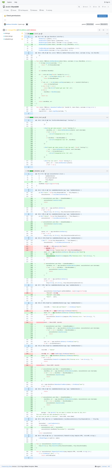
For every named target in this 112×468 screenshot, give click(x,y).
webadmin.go (38, 171)
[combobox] (99, 30)
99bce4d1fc (104, 24)
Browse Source (102, 16)
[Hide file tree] (4, 30)
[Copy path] (41, 34)
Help (15, 2)
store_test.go (39, 117)
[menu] (107, 30)
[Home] (3, 2)
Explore (9, 2)
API (109, 466)
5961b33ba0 (90, 24)
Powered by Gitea (7, 466)
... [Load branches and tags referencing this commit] (5, 19)
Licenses (104, 466)
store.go (37, 33)
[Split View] (103, 30)
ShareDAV (15, 7)
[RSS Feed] (79, 6)
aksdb (8, 7)
